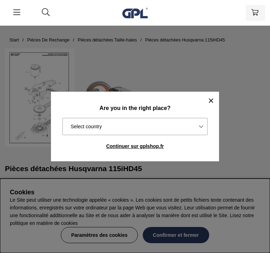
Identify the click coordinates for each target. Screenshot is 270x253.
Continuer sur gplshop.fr (135, 146)
